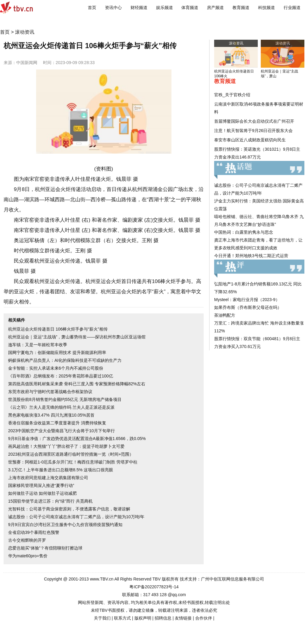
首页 (92, 7)
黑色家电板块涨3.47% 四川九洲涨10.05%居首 (51, 415)
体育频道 (189, 7)
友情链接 (183, 618)
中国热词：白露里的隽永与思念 (243, 232)
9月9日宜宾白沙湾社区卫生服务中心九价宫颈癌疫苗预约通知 (65, 524)
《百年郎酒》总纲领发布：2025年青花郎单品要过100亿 (60, 376)
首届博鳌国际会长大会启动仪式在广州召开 (254, 121)
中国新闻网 (26, 62)
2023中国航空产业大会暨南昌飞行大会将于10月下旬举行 (61, 430)
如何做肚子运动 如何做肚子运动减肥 (42, 493)
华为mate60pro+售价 (28, 555)
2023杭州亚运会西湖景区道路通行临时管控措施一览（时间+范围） (71, 454)
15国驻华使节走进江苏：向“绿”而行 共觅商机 (50, 501)
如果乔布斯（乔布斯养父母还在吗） (248, 307)
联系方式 (122, 618)
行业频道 (292, 7)
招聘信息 (163, 618)
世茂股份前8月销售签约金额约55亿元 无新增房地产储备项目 (65, 399)
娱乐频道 (164, 7)
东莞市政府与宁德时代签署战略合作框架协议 (50, 391)
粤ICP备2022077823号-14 (153, 586)
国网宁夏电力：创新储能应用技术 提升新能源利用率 (57, 352)
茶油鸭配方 (224, 315)
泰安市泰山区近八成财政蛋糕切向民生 (250, 139)
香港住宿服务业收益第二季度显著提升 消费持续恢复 (57, 422)
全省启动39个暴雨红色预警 (33, 532)
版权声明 (142, 618)
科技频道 (266, 7)
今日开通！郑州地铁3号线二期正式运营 (251, 255)
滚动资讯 (24, 32)
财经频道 (139, 7)
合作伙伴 (203, 618)
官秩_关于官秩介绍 (232, 94)
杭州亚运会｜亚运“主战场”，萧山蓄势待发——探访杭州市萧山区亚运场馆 (77, 336)
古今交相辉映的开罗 (27, 540)
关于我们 (102, 618)
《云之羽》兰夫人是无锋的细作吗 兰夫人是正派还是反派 (61, 407)
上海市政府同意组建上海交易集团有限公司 (48, 477)
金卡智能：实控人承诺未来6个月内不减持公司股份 (55, 368)
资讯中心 (113, 7)
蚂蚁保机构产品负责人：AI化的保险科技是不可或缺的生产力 (65, 360)
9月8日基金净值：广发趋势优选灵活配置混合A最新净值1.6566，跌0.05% (77, 438)
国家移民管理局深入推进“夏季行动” (41, 485)
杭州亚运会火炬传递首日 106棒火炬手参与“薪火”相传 (58, 329)
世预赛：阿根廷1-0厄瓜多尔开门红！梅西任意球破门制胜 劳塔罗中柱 (72, 462)
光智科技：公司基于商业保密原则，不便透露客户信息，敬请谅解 (69, 509)
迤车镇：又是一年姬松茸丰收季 (37, 344)
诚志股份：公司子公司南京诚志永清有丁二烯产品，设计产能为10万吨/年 (76, 516)
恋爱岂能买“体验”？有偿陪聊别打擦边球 (45, 548)
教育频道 (241, 7)
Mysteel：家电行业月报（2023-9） (247, 299)
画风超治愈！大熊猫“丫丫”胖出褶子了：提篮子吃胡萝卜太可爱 (66, 446)
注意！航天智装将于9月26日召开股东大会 (253, 130)
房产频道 (215, 7)
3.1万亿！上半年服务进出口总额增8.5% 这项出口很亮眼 (60, 469)
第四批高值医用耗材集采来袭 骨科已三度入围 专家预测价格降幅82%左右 (76, 383)
